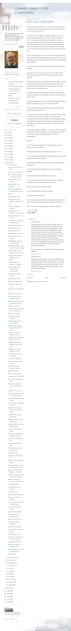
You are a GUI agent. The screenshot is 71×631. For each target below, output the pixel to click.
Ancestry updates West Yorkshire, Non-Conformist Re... (14, 269)
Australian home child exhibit (16, 376)
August (10, 565)
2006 (8, 602)
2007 (8, 599)
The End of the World (14, 278)
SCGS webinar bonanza (14, 373)
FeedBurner (18, 123)
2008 (8, 596)
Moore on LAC (12, 554)
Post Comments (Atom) (40, 281)
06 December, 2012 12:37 (36, 271)
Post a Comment (30, 274)
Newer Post (30, 277)
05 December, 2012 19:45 (36, 253)
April (10, 576)
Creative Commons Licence (12, 614)
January (10, 585)
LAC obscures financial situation (41, 22)
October (10, 560)
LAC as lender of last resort (15, 225)
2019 (8, 143)
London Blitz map (13, 453)
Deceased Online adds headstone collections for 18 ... (15, 201)
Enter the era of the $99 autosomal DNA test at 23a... (15, 386)
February (11, 582)
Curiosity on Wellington (14, 526)
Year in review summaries (15, 172)
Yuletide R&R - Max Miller (15, 233)
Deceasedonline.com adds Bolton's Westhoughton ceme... (15, 344)
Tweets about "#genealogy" (12, 74)
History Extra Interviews (15, 390)
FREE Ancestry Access (14, 228)
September (11, 563)
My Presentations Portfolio (15, 81)
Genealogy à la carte (14, 98)
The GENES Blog (13, 103)
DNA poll (10, 194)
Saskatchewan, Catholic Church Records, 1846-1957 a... (15, 410)
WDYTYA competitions (14, 358)
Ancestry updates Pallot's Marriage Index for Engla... (15, 257)
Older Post (63, 277)
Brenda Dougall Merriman (15, 86)
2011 (8, 588)
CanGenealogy (12, 93)
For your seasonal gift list (15, 541)
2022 (8, 135)
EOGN (10, 95)
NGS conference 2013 (14, 534)
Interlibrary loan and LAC (15, 293)
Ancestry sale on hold (14, 313)
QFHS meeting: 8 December (16, 494)
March (10, 579)
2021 (8, 138)
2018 (8, 146)
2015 (8, 154)
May (9, 574)
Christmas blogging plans (15, 281)
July (9, 568)
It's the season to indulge (15, 511)
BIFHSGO (11, 84)
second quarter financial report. (35, 31)
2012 (8, 162)
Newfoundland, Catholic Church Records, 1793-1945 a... (15, 328)
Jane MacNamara (13, 100)
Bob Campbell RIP (13, 484)
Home (47, 277)
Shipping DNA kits (13, 371)
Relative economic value (15, 519)
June (9, 571)
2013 (8, 159)
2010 (8, 591)
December (11, 165)
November (11, 557)
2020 (8, 140)
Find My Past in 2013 (14, 231)
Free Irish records (13, 492)
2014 (8, 157)
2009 (8, 593)
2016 (8, 151)
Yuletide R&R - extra (14, 196)
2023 (8, 132)
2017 (8, 149)
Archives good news (13, 306)
